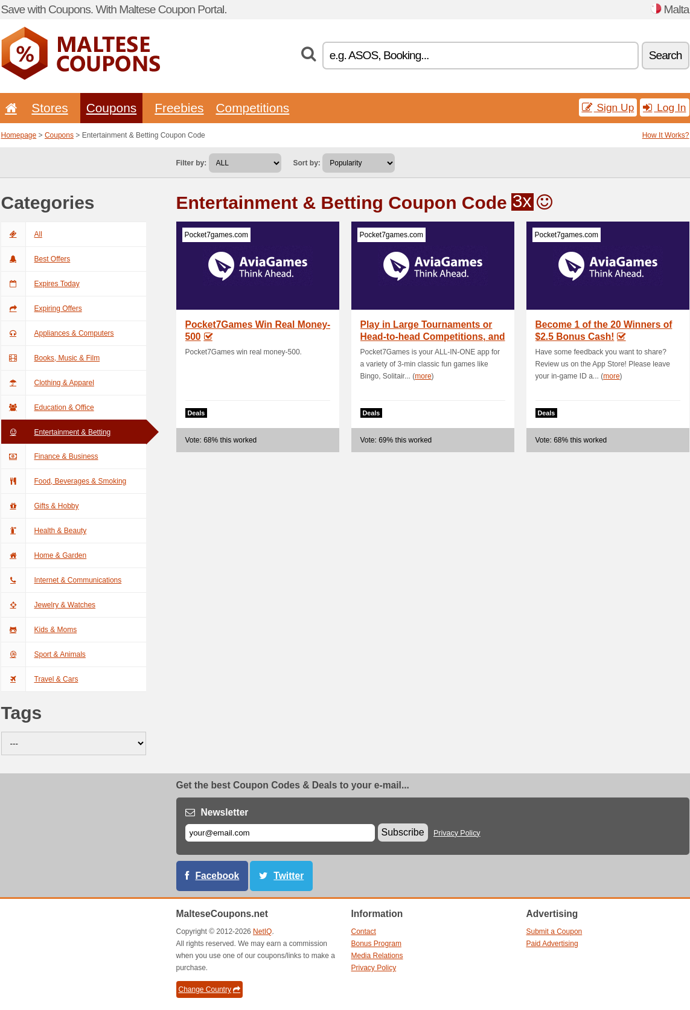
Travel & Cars (39, 679)
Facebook (218, 876)
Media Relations (377, 955)
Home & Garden (44, 555)
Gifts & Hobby (40, 506)
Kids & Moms (39, 630)
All (21, 234)
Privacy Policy (457, 833)
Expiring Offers (41, 308)
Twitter (288, 876)
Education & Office (47, 407)
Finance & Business (49, 456)
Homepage (19, 135)
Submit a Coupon (554, 931)
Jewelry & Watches (48, 605)
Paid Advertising (552, 943)
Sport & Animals (43, 654)
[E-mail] (280, 833)
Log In (664, 107)
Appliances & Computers (57, 333)
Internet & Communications (61, 580)
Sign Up (608, 107)
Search (665, 55)
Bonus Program (376, 943)
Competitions (252, 108)
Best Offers (36, 259)
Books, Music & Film (50, 358)
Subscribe (403, 832)
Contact (363, 931)
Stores (49, 108)
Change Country (209, 989)
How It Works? (665, 135)
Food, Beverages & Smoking (64, 481)
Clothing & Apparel (47, 383)
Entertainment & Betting (56, 432)
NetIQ (262, 931)
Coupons (111, 108)
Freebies (179, 108)
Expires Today (40, 284)
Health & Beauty (44, 531)
